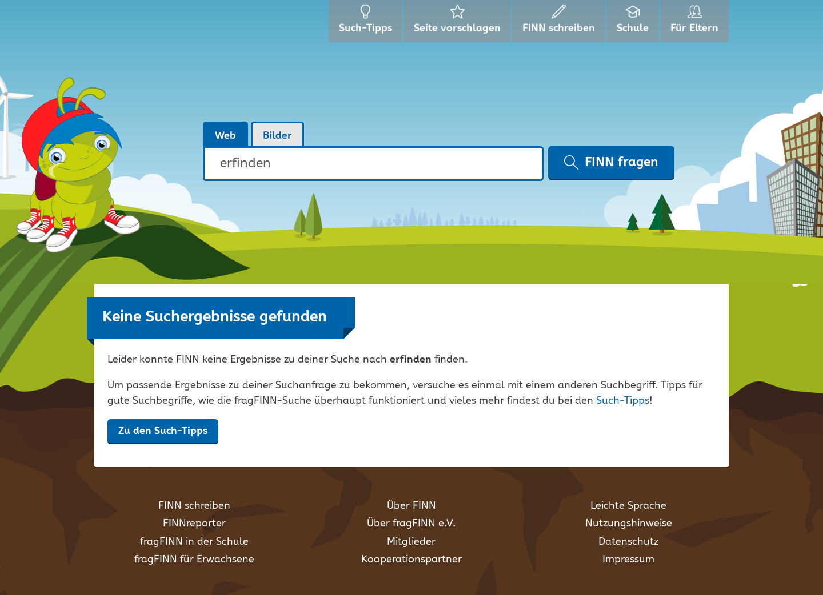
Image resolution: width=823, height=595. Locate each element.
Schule (634, 22)
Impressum (628, 560)
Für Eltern (696, 22)
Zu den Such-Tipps (162, 431)
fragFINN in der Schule (194, 542)
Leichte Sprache (628, 506)
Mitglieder (411, 542)
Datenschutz (628, 542)
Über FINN (411, 506)
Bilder (277, 136)
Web (225, 136)
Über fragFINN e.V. (411, 524)
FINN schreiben (194, 506)
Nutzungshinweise (628, 524)
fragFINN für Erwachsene (194, 560)
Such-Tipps (622, 401)
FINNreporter (194, 524)
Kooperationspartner (411, 560)
